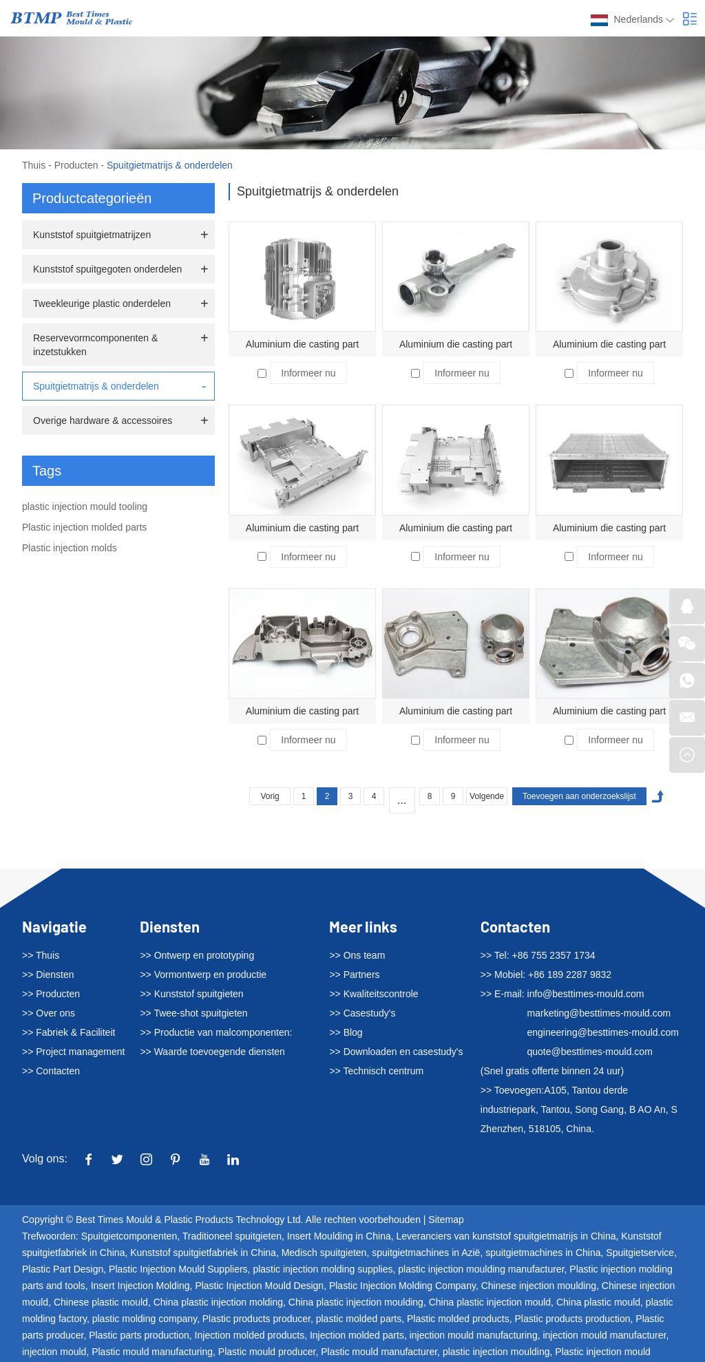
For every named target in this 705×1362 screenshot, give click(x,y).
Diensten (170, 926)
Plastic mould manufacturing (152, 1351)
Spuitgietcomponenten (129, 1236)
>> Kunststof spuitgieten (191, 993)
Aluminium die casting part (302, 344)
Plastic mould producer (267, 1351)
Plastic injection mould (603, 1351)
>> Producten (51, 993)
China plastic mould (598, 1302)
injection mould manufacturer (604, 1335)
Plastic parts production (139, 1335)
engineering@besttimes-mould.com (603, 1032)
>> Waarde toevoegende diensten (212, 1051)
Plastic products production (572, 1318)
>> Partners (354, 974)
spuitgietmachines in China (542, 1252)
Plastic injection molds (69, 547)
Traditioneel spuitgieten (232, 1236)
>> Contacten (51, 1070)
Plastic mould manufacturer (379, 1351)
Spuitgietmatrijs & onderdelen (170, 165)
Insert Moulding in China (339, 1236)
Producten (76, 165)
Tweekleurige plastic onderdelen (102, 303)
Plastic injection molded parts (84, 527)
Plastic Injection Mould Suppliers (178, 1269)
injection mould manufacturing (474, 1335)
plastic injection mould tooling (84, 506)
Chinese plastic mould (101, 1302)
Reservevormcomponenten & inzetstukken (95, 344)
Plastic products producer (256, 1318)
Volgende (487, 796)
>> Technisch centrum (376, 1070)
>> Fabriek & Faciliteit (68, 1032)
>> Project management (73, 1051)
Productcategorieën (91, 198)
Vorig (269, 796)
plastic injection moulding (496, 1351)
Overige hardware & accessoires (102, 420)
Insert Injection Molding (140, 1285)
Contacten (515, 926)
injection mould (54, 1351)
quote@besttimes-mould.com (590, 1051)
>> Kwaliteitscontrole (373, 993)
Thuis (33, 165)
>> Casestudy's (362, 1013)
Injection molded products (250, 1335)
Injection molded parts (357, 1335)
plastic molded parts (359, 1318)
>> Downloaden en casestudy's (396, 1051)
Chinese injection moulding (538, 1285)
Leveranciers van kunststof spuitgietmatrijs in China (506, 1236)
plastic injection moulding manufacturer (481, 1269)
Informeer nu (308, 373)
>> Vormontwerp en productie (203, 974)
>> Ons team (357, 955)
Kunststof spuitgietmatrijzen (92, 234)
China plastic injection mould (490, 1302)
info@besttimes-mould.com (585, 993)
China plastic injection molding (218, 1302)
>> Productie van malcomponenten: (216, 1032)
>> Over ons (48, 1013)
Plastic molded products (458, 1318)
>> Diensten (48, 974)
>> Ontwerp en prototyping (197, 955)
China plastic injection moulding (355, 1302)
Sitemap (445, 1219)
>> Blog (345, 1032)
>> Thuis (40, 955)
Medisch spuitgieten (324, 1252)
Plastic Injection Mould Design (259, 1285)
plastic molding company (144, 1318)
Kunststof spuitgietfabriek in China (203, 1252)
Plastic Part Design (62, 1269)
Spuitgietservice (640, 1252)
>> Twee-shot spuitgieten (193, 1013)
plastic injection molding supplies (322, 1269)
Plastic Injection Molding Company (402, 1285)
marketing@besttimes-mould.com (599, 1013)
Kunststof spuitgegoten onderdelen (107, 269)
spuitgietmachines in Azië (426, 1252)
